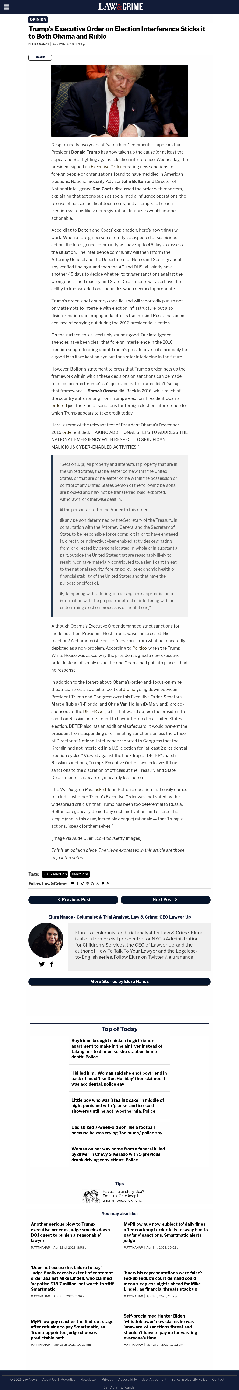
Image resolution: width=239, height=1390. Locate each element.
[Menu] (6, 7)
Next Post (165, 899)
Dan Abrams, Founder (119, 1387)
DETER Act (94, 711)
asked (100, 789)
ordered (59, 405)
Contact (218, 1379)
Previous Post (74, 899)
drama (129, 689)
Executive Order (106, 166)
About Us (49, 1379)
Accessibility (127, 1379)
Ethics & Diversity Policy (189, 1379)
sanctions (80, 874)
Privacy (107, 1379)
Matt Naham (40, 1247)
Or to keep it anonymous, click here (122, 1198)
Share (40, 57)
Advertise (68, 1379)
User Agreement (154, 1379)
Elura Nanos (38, 44)
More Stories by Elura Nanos (119, 981)
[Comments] (29, 50)
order (67, 432)
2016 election (55, 874)
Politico (139, 648)
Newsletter (88, 1379)
